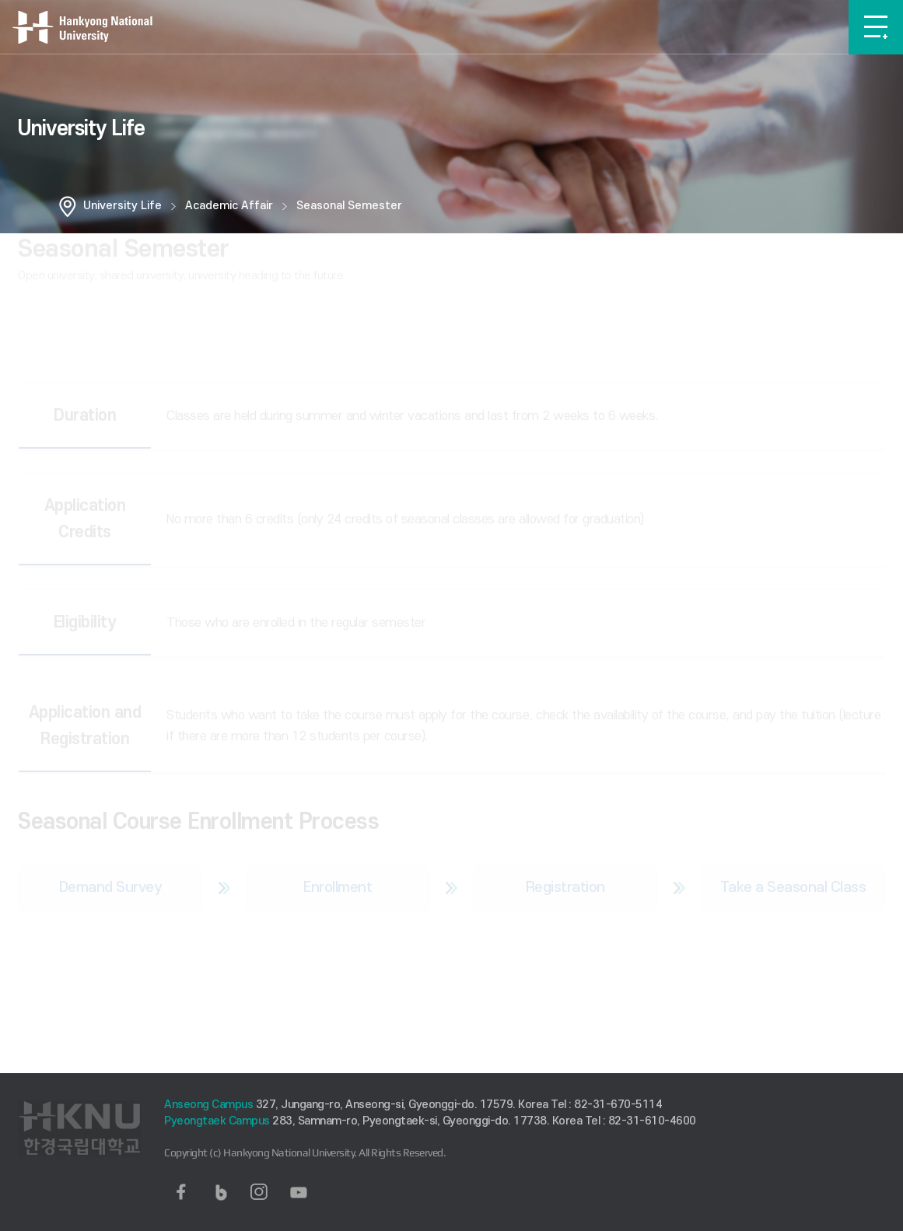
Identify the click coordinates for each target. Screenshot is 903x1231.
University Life (122, 205)
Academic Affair (229, 205)
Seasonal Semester (349, 205)
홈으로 (67, 206)
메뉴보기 (876, 27)
